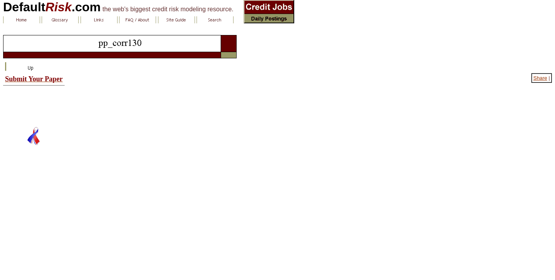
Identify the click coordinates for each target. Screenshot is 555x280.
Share (540, 78)
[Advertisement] (34, 103)
